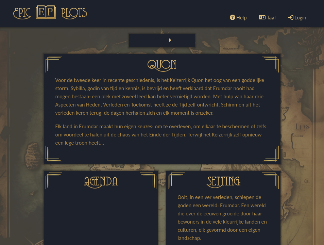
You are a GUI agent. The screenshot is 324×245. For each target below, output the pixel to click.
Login (297, 17)
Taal (267, 17)
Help (238, 17)
